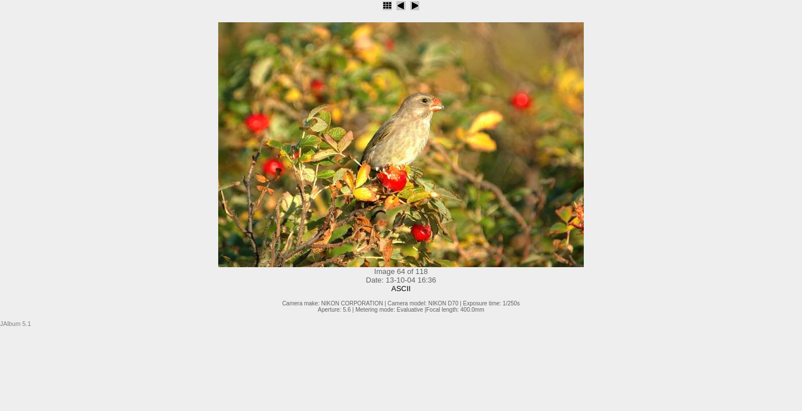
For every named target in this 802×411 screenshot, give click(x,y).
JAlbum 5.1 (15, 323)
